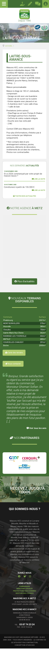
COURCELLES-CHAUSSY (13, 346)
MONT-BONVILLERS (11, 327)
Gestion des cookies (25, 597)
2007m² (42, 324)
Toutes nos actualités (24, 196)
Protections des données (24, 594)
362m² (43, 336)
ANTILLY (6, 343)
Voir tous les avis (36, 432)
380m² (43, 330)
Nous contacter (13, 367)
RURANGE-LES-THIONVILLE (14, 339)
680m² (43, 343)
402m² (43, 339)
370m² (43, 327)
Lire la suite (38, 179)
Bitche (6, 349)
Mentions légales (24, 592)
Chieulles (7, 333)
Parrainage (24, 590)
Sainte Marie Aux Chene (13, 336)
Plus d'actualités (24, 285)
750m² (43, 333)
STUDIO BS (30, 649)
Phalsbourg (8, 324)
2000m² (42, 349)
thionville (7, 330)
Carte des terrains (14, 356)
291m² (43, 346)
